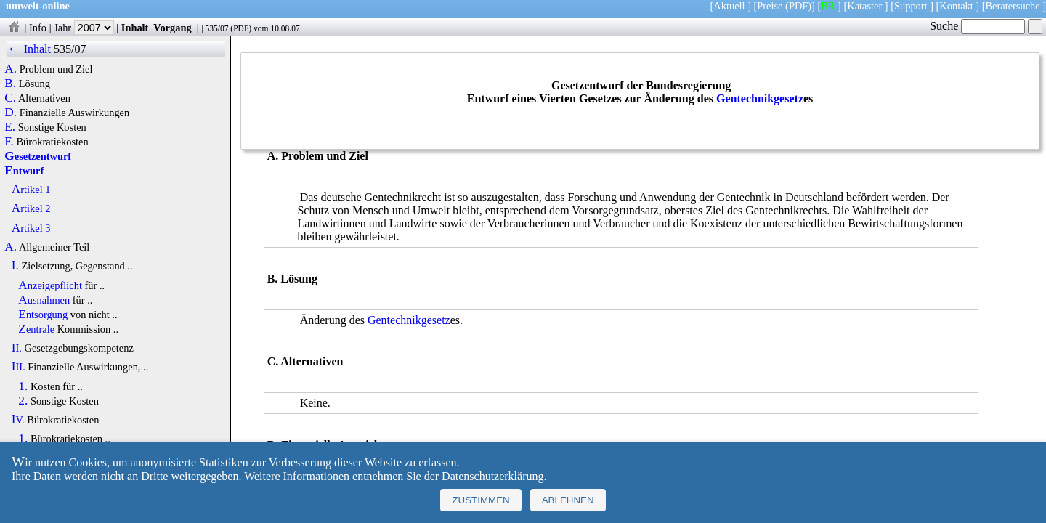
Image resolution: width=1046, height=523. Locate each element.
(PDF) (798, 6)
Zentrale (36, 329)
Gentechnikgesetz (759, 98)
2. (23, 401)
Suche (977, 26)
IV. (18, 420)
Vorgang (172, 27)
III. (18, 367)
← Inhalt (29, 49)
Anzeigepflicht (50, 285)
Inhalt (135, 27)
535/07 (216, 28)
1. (23, 386)
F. (9, 141)
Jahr (84, 27)
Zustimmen (480, 500)
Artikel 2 (31, 208)
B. (10, 83)
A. (10, 69)
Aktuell (729, 6)
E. (9, 127)
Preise (769, 6)
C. (10, 98)
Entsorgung (43, 314)
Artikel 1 (31, 189)
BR (828, 6)
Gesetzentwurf (37, 156)
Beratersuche (1013, 6)
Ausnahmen (44, 300)
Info (37, 27)
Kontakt (956, 6)
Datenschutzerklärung (492, 476)
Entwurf (24, 171)
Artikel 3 (31, 228)
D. (10, 112)
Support (911, 6)
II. (17, 348)
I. (15, 266)
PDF (240, 28)
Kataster (864, 6)
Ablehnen (568, 500)
